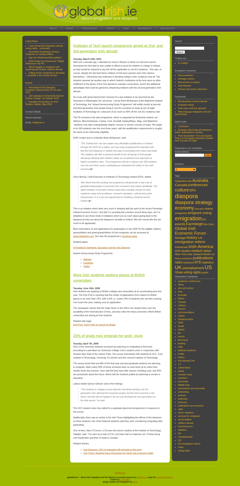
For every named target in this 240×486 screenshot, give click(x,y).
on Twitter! (183, 63)
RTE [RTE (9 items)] (197, 262)
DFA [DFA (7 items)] (193, 190)
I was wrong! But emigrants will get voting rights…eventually (44, 47)
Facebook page (129, 236)
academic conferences (189, 281)
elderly (181, 329)
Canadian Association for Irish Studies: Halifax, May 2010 (41, 102)
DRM (180, 322)
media (181, 371)
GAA (180, 347)
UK (179, 433)
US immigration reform (189, 443)
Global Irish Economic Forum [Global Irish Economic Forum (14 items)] (190, 230)
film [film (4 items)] (206, 224)
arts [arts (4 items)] (189, 181)
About (53, 28)
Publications (89, 28)
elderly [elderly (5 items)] (209, 208)
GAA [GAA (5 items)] (211, 224)
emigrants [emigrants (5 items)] (181, 213)
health (181, 354)
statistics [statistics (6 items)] (208, 262)
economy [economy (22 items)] (184, 208)
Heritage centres (186, 79)
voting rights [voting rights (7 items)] (192, 272)
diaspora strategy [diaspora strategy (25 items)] (193, 202)
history (181, 357)
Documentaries (185, 75)
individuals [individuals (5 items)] (181, 247)
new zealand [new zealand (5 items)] (195, 254)
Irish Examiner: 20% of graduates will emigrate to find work (112, 449)
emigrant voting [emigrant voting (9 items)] (200, 213)
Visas (180, 447)
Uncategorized (185, 437)
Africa (181, 284)
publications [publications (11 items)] (203, 258)
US (179, 440)
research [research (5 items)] (188, 262)
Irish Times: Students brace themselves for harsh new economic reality (118, 453)
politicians (183, 399)
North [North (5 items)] (206, 254)
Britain (181, 298)
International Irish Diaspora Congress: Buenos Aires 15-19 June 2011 (43, 90)
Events (110, 28)
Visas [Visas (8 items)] (179, 272)
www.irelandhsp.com (83, 236)
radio (180, 409)
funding (181, 343)
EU (179, 333)
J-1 (179, 364)
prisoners (182, 402)
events (181, 336)
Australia (182, 295)
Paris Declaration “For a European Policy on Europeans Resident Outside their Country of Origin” (194, 138)
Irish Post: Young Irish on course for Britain (94, 324)
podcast (182, 395)
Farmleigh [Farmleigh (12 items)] (194, 224)
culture (181, 316)
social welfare (185, 419)
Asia (180, 291)
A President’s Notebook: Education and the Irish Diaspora (101, 247)
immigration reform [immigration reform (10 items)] (190, 242)
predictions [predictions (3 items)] (187, 258)
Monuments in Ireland (189, 82)
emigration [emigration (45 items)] (188, 218)
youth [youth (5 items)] (204, 272)
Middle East (184, 385)
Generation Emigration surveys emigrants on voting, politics (42, 52)
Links (126, 28)
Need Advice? (167, 28)
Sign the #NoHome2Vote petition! (45, 57)
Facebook (88, 263)
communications (186, 312)
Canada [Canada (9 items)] (181, 185)
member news (185, 374)
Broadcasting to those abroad (192, 101)
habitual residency (187, 350)
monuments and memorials (191, 388)
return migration (186, 412)
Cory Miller (125, 479)
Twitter (86, 266)
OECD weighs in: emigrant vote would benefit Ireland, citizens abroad (43, 68)
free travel (183, 340)
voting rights (184, 450)
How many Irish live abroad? (192, 108)
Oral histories (184, 85)
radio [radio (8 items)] (178, 262)
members (182, 378)
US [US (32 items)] (208, 267)
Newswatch (144, 28)
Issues (69, 28)
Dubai (181, 326)
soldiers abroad (185, 423)
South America (185, 426)
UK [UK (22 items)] (178, 267)
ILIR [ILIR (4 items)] (200, 238)
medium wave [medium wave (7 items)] (201, 250)
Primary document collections (192, 89)
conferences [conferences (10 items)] (198, 185)
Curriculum (183, 126)
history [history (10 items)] (191, 238)
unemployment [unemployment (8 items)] (193, 268)
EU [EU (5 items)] (204, 219)
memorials (183, 381)
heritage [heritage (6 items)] (180, 237)
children (182, 305)
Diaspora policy (185, 319)
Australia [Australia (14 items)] (200, 180)
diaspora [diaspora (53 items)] (186, 196)
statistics (182, 430)
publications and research (190, 405)
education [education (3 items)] (199, 209)
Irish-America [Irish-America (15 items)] (201, 246)
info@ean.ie (38, 122)
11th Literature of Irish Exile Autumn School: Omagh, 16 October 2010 (44, 97)
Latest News (31, 41)
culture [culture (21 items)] (182, 189)
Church (181, 309)
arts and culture (185, 288)
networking (183, 392)
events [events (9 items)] (180, 224)
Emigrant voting (185, 105)
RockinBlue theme (164, 477)
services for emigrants (189, 416)
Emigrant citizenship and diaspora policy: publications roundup (193, 131)
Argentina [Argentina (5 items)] (181, 180)
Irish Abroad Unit (186, 360)
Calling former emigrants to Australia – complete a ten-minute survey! (44, 74)
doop (135, 482)
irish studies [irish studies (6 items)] (183, 250)
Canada (182, 302)
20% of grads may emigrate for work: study (108, 336)
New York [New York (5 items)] (181, 254)
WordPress (142, 477)
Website (87, 259)
